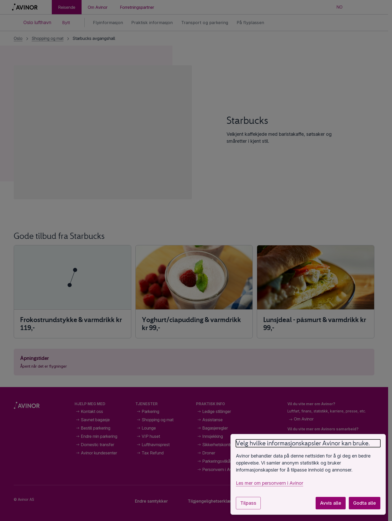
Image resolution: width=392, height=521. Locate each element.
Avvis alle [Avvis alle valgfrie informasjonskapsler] (330, 503)
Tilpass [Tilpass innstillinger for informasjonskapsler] (248, 503)
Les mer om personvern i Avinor (269, 483)
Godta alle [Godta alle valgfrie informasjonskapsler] (364, 503)
